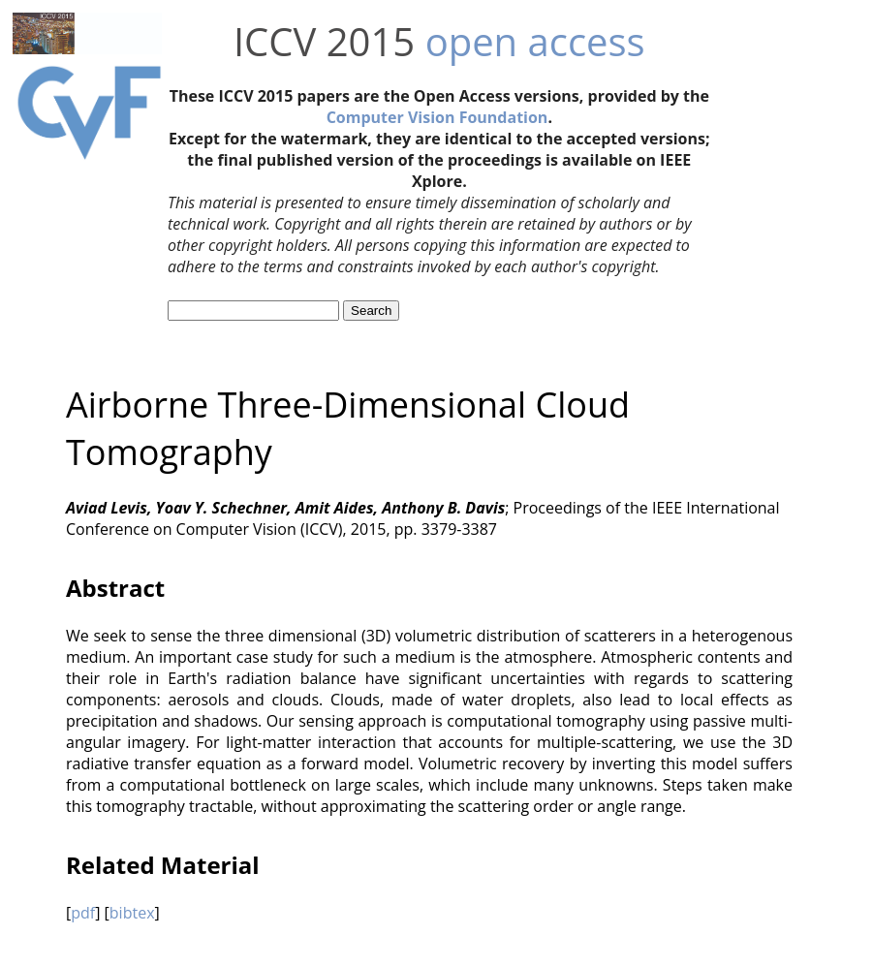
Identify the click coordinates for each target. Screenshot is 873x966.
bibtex (132, 912)
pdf (83, 912)
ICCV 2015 (324, 41)
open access (535, 41)
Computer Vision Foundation (437, 117)
